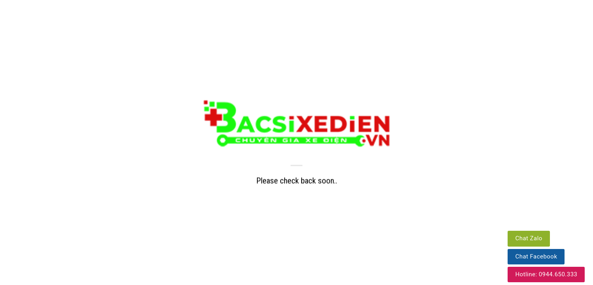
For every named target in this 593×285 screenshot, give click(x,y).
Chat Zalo (528, 238)
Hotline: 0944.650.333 (546, 274)
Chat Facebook (536, 256)
